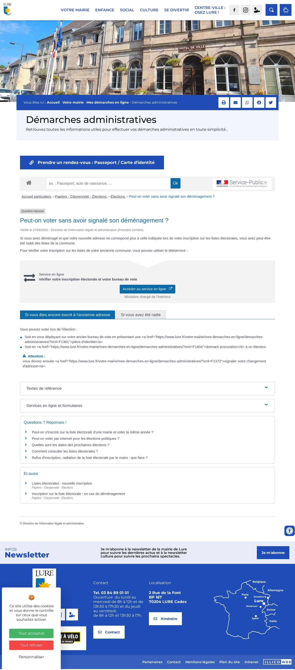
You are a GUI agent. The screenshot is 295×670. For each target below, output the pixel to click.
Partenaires (152, 663)
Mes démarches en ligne (107, 103)
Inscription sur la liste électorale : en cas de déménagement (78, 495)
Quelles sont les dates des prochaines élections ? (70, 446)
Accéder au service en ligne (147, 290)
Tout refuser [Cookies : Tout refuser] (31, 645)
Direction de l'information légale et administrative (53, 524)
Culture (149, 10)
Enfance (104, 10)
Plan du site (229, 663)
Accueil (53, 103)
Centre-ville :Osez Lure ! (210, 10)
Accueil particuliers (37, 197)
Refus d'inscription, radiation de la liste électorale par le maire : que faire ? (90, 458)
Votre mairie (75, 10)
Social (127, 10)
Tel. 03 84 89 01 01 (111, 593)
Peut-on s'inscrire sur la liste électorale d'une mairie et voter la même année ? (92, 433)
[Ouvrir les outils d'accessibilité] (289, 531)
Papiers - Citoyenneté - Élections (81, 197)
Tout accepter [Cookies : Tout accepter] (31, 633)
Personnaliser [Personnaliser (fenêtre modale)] (31, 657)
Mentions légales (200, 663)
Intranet (251, 663)
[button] (223, 103)
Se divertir (176, 10)
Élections (118, 197)
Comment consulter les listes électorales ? (65, 452)
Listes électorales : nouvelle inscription (62, 484)
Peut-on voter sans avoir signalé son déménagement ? (172, 197)
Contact (174, 663)
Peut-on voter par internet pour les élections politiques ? (75, 439)
